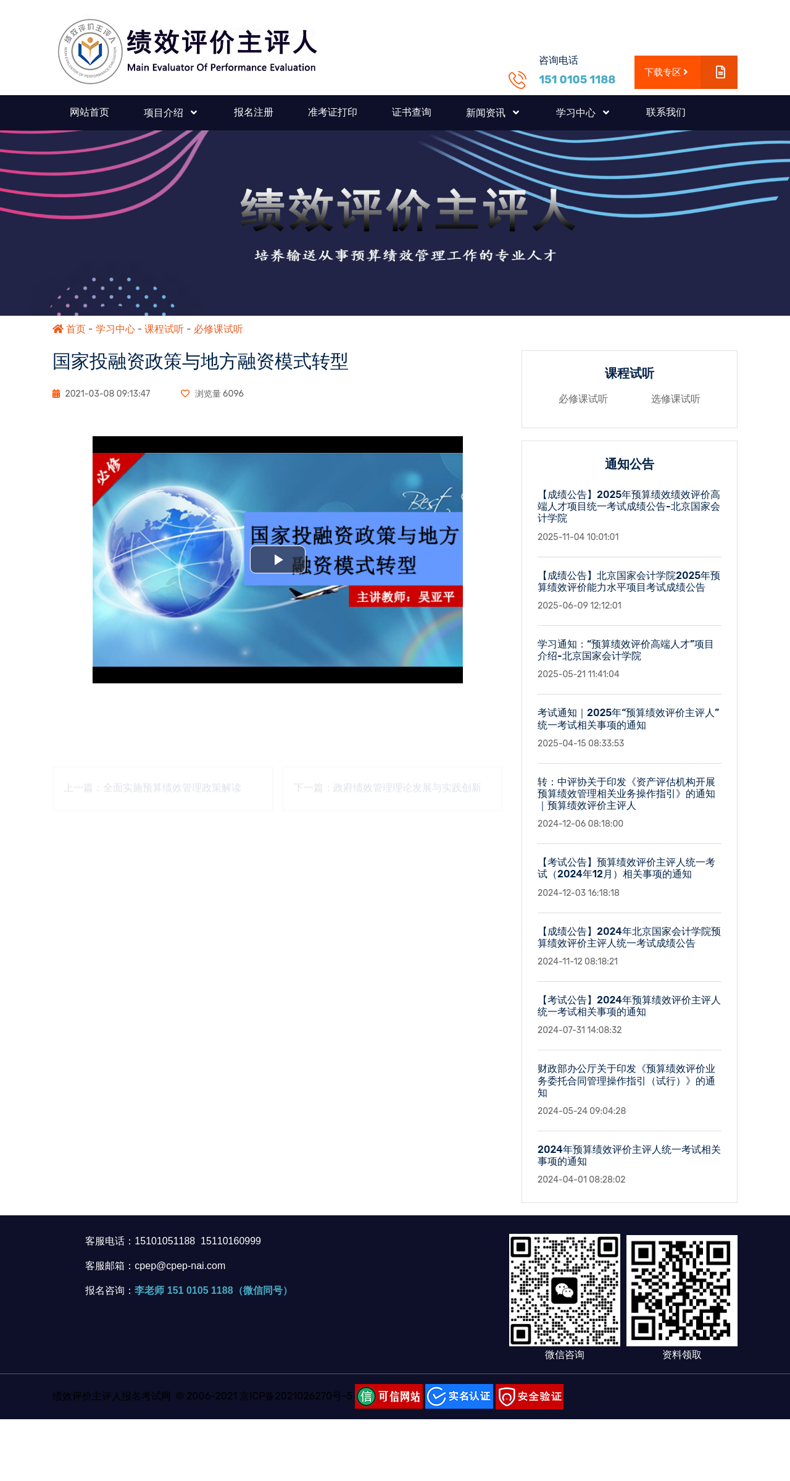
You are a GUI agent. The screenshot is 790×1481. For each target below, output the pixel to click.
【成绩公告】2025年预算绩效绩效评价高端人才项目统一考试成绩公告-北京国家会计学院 (629, 506)
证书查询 (411, 112)
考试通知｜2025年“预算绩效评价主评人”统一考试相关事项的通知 (628, 718)
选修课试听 (676, 399)
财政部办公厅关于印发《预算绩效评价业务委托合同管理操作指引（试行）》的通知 (626, 1080)
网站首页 (89, 112)
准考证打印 (332, 112)
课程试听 (164, 329)
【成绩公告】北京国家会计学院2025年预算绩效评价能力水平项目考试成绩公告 (629, 581)
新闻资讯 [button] (487, 113)
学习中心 (115, 329)
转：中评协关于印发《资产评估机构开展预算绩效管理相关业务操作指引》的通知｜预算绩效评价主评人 (626, 793)
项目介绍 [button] (165, 113)
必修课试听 (218, 329)
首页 (69, 329)
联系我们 (666, 112)
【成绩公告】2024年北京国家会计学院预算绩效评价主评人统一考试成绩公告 (629, 937)
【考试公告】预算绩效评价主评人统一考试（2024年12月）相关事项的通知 (626, 868)
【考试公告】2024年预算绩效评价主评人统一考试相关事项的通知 (629, 1006)
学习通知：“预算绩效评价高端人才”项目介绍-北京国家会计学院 (626, 650)
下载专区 (691, 73)
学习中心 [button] (577, 113)
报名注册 (253, 112)
